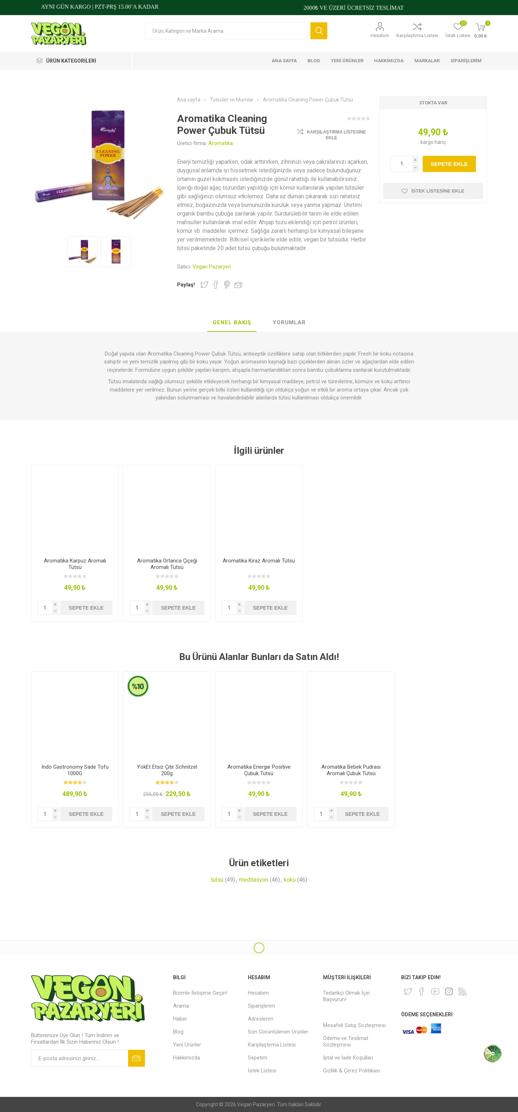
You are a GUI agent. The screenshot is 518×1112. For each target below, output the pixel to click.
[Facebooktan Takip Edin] (421, 991)
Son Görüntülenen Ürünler (278, 1032)
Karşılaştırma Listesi (417, 35)
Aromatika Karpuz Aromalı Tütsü (75, 563)
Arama (318, 30)
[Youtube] (435, 991)
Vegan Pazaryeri (211, 266)
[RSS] (462, 991)
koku (290, 879)
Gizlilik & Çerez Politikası (351, 1070)
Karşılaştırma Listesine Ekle (336, 135)
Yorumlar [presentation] (289, 322)
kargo (428, 142)
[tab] (231, 323)
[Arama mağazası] (227, 30)
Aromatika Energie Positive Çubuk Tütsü (259, 770)
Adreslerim (260, 1019)
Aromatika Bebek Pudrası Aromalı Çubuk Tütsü (351, 770)
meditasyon (253, 879)
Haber (180, 1019)
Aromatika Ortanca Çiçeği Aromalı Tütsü (167, 563)
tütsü (217, 879)
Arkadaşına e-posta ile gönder (238, 285)
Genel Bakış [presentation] (232, 322)
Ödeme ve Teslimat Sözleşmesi (345, 1041)
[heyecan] (408, 991)
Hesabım (380, 35)
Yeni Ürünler (187, 1044)
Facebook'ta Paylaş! (216, 285)
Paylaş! (186, 284)
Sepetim (257, 1057)
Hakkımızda (186, 1057)
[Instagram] (449, 991)
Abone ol (136, 1058)
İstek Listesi (262, 1070)
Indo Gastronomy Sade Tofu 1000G (75, 770)
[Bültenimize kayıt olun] (79, 1058)
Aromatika (220, 143)
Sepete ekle (449, 164)
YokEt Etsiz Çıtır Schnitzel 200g (167, 770)
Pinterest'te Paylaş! (227, 285)
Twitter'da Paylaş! (204, 285)
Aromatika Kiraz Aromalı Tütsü (259, 560)
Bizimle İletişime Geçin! (200, 993)
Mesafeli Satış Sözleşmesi (354, 1025)
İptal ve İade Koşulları (348, 1057)
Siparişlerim (261, 1006)
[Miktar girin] (404, 164)
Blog (178, 1032)
